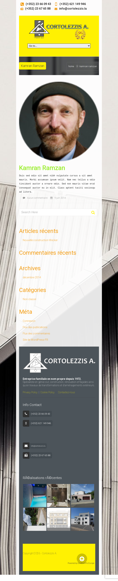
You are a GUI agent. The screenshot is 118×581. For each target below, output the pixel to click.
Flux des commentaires (34, 334)
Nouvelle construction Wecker (37, 241)
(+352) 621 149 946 (69, 4)
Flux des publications (32, 328)
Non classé (26, 300)
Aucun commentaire (32, 199)
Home (74, 66)
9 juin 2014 (55, 199)
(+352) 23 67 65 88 (35, 8)
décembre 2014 (29, 278)
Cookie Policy (45, 395)
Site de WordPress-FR (32, 341)
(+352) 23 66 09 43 (35, 4)
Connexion (26, 322)
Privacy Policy (27, 395)
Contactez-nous (64, 395)
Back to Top (84, 565)
